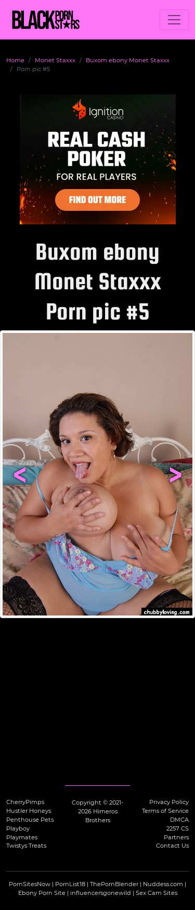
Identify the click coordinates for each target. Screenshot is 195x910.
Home (15, 60)
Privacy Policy (169, 802)
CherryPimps (25, 802)
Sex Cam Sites (156, 892)
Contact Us (172, 845)
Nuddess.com (163, 884)
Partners (176, 837)
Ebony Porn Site (42, 892)
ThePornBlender (114, 884)
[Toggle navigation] (174, 19)
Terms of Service (165, 810)
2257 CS (177, 828)
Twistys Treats (26, 845)
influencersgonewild (100, 892)
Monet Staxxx (55, 60)
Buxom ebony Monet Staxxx (128, 60)
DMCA (179, 819)
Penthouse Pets (30, 819)
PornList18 (70, 884)
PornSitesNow (29, 884)
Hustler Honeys (28, 810)
